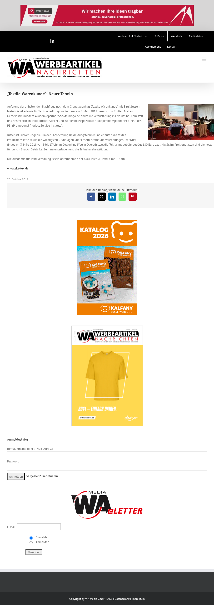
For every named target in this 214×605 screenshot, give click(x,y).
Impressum (138, 598)
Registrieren (50, 476)
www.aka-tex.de (18, 168)
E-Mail (11, 527)
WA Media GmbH (95, 598)
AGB (109, 598)
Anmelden (42, 537)
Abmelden (42, 542)
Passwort (13, 461)
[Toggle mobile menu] (204, 59)
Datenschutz (121, 598)
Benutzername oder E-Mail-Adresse (30, 449)
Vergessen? (33, 476)
